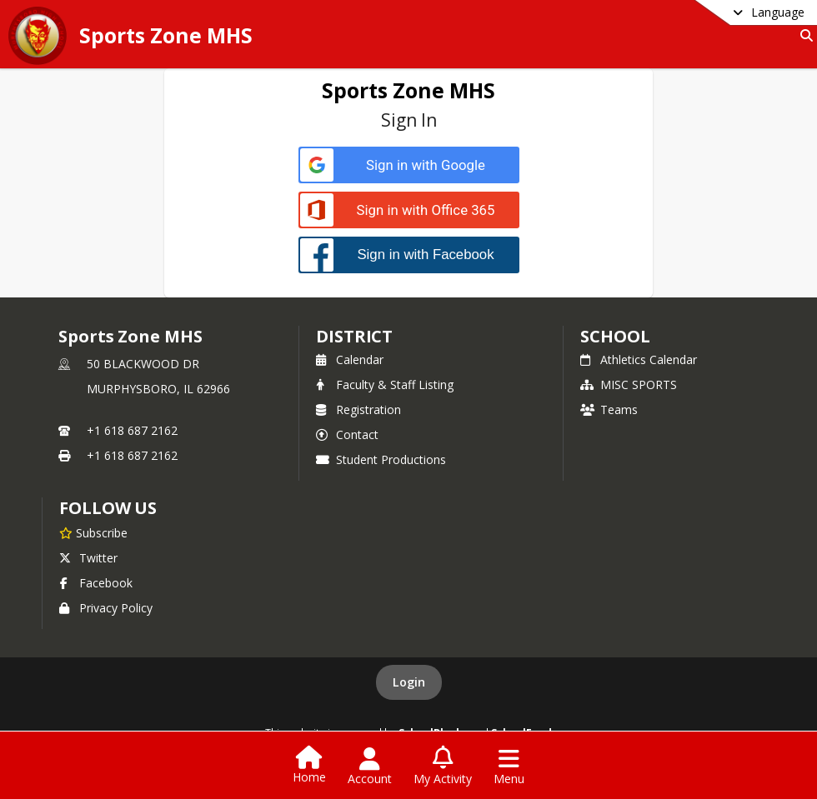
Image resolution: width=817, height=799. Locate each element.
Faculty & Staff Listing (385, 384)
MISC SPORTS (628, 384)
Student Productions (381, 459)
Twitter (88, 558)
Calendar (349, 359)
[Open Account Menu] (370, 766)
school (614, 336)
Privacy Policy (106, 608)
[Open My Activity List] (443, 766)
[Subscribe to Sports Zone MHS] (93, 532)
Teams (609, 409)
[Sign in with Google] (408, 165)
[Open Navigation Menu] (509, 766)
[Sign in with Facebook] (408, 254)
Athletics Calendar (638, 359)
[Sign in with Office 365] (408, 210)
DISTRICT (354, 336)
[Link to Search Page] (803, 35)
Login (409, 682)
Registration (358, 409)
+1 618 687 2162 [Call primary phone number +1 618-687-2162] (132, 430)
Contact (347, 434)
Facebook (96, 583)
